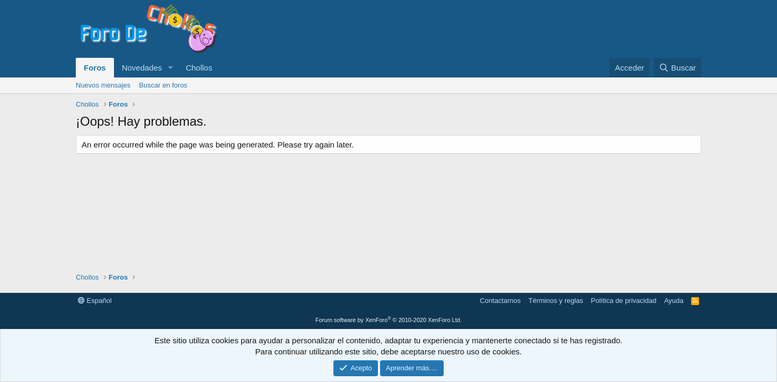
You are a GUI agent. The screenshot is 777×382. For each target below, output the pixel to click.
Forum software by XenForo (388, 320)
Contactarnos (500, 301)
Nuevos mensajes (103, 85)
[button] (170, 67)
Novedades (142, 67)
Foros (95, 67)
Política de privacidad (624, 301)
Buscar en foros (163, 85)
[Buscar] (677, 67)
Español (95, 301)
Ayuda (674, 301)
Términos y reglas (555, 301)
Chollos (199, 67)
